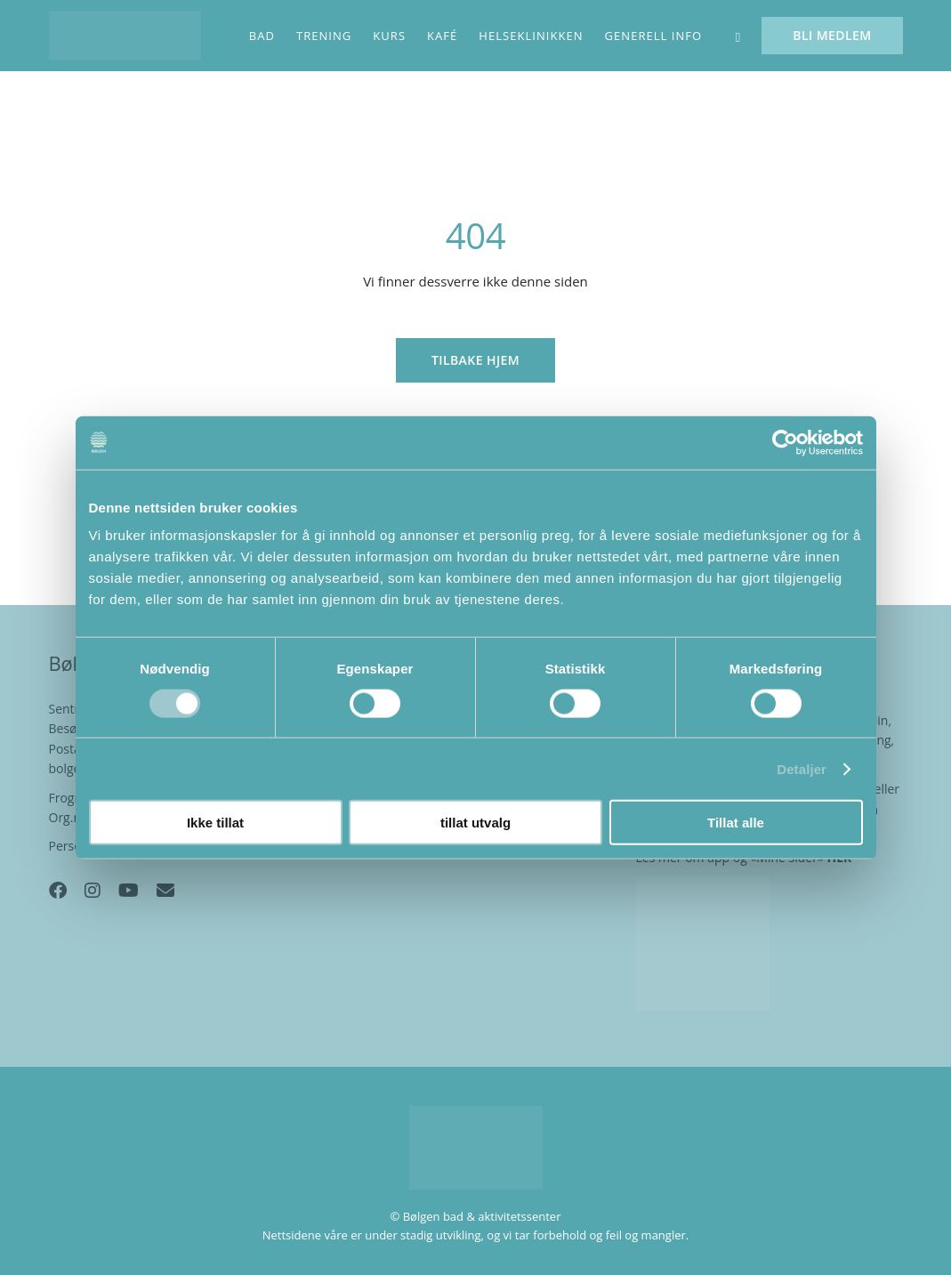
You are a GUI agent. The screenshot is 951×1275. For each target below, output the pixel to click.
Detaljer (801, 768)
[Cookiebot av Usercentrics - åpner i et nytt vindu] (785, 442)
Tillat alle (735, 822)
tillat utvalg (475, 822)
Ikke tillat (215, 822)
